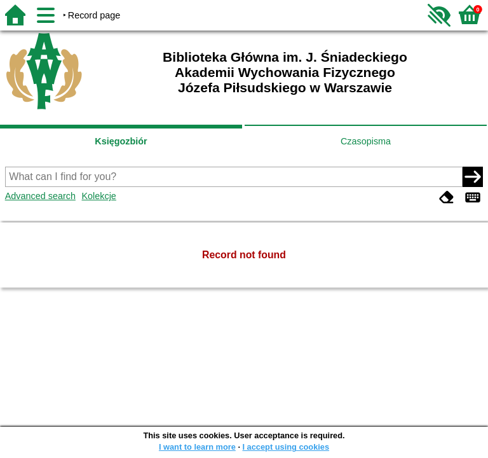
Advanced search (40, 196)
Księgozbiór (121, 141)
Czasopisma (366, 141)
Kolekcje (98, 196)
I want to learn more (197, 447)
